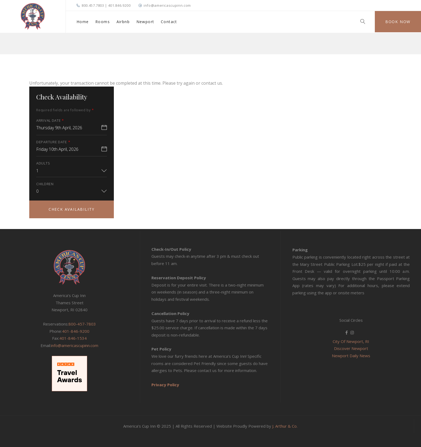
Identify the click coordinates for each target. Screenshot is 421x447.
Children (45, 183)
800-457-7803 (82, 324)
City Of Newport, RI (351, 341)
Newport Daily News (351, 355)
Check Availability (72, 209)
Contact (169, 21)
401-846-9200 (75, 331)
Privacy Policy (165, 384)
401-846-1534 (73, 338)
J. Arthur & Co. (284, 426)
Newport (145, 21)
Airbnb (123, 21)
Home (83, 21)
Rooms (102, 21)
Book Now (398, 21)
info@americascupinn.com (167, 5)
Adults (43, 163)
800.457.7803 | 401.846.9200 (106, 5)
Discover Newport (351, 348)
